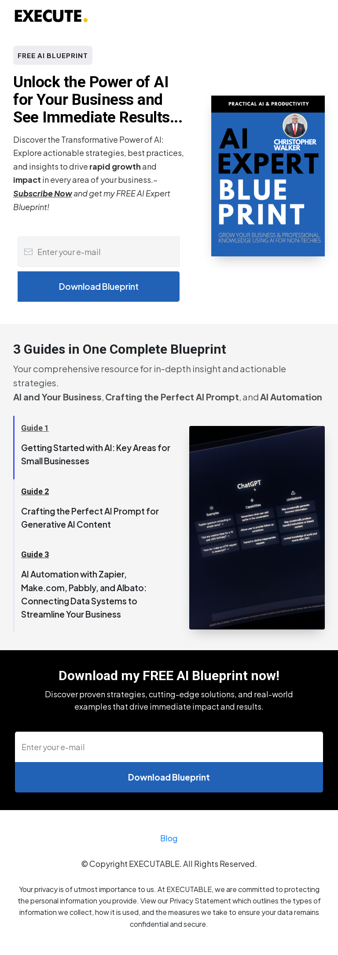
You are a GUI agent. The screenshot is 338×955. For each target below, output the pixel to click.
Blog (169, 841)
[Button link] (99, 286)
